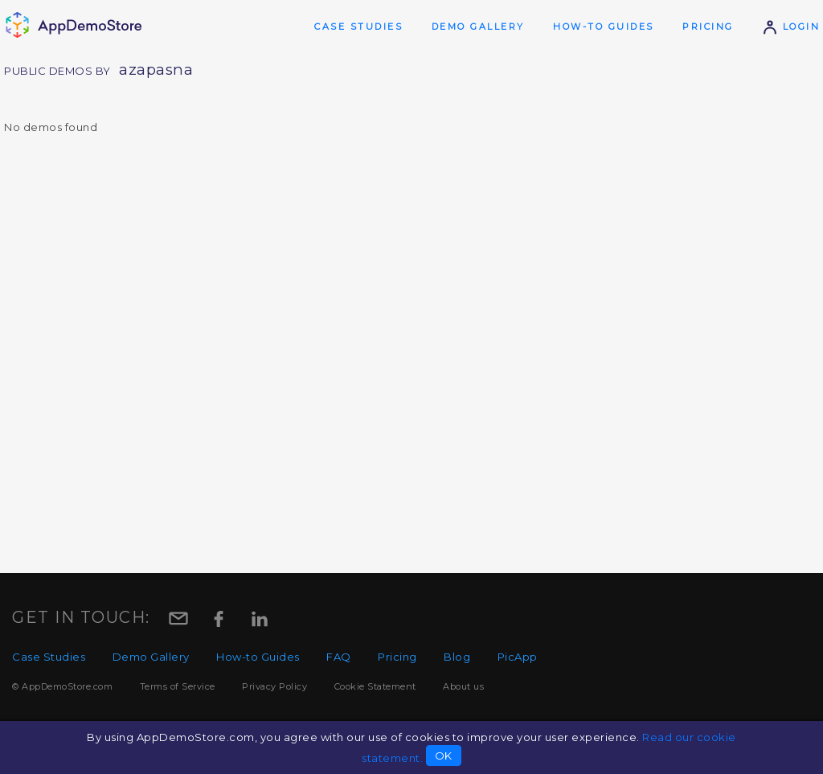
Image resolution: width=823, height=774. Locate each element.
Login (791, 26)
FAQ (338, 656)
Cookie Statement (375, 686)
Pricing (708, 26)
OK (443, 755)
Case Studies (358, 26)
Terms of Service (177, 686)
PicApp (517, 656)
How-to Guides (603, 26)
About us (463, 686)
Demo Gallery (478, 26)
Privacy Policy (274, 686)
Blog (457, 656)
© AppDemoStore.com (62, 686)
